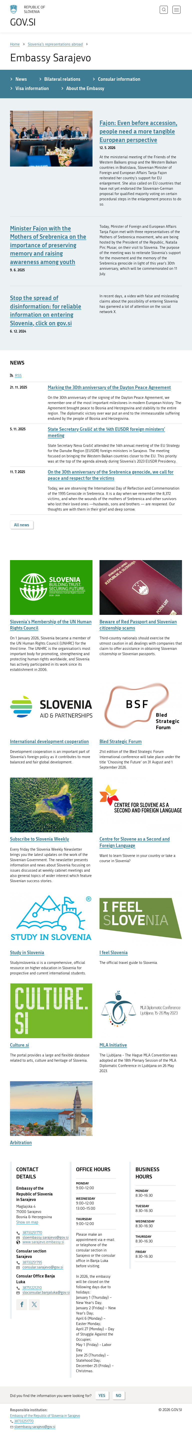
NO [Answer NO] (118, 1395)
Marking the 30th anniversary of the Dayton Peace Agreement (109, 387)
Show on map (27, 1222)
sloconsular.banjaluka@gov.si (39, 1292)
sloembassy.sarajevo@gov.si (39, 1237)
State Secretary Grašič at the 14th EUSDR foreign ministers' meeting (106, 432)
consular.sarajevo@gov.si (39, 1267)
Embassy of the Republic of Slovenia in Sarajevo (45, 1416)
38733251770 (32, 1232)
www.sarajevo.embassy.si (39, 1242)
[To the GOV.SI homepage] (35, 16)
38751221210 (32, 1287)
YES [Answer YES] (101, 1395)
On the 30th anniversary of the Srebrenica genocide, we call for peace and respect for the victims (111, 475)
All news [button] (21, 525)
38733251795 (32, 1262)
